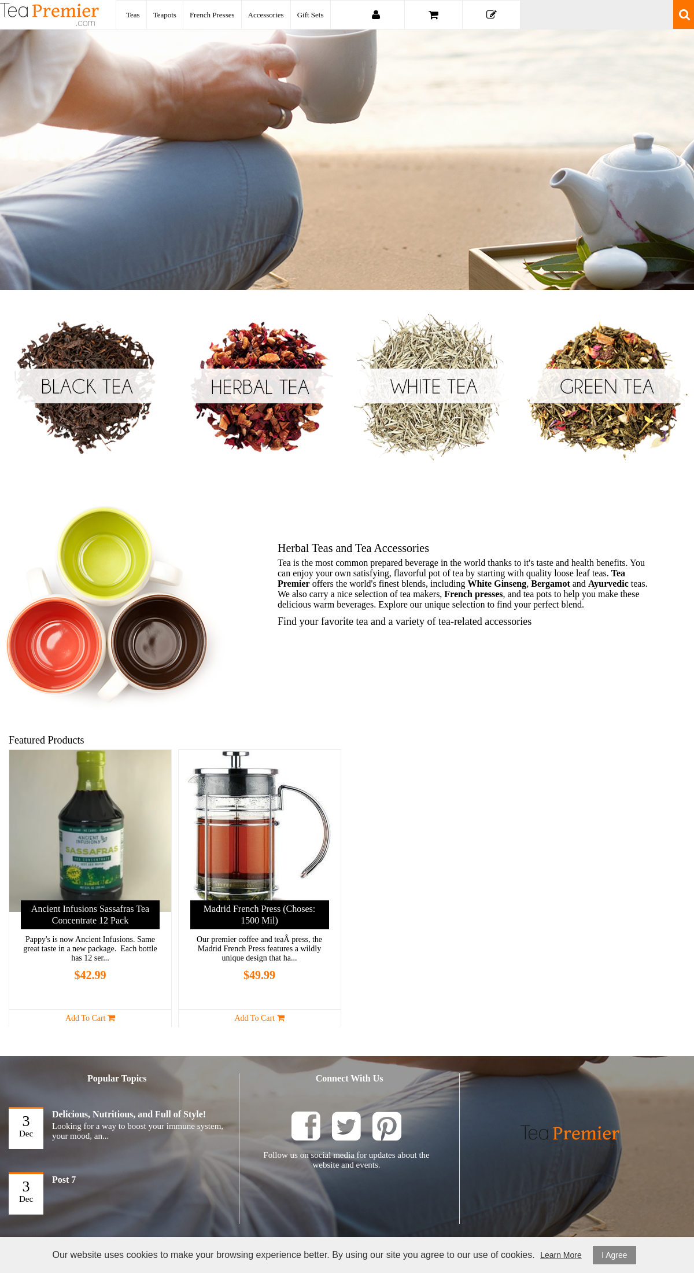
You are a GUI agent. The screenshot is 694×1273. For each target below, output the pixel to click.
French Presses (212, 14)
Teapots (164, 14)
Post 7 (64, 1179)
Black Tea (87, 385)
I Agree (614, 1255)
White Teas (433, 385)
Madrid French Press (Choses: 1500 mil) (259, 914)
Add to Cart (90, 1018)
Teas (133, 14)
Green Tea (607, 385)
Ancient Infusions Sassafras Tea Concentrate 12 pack (90, 914)
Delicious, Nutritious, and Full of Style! (129, 1114)
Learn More (561, 1255)
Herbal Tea (260, 385)
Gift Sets (310, 14)
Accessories (266, 14)
